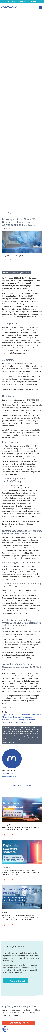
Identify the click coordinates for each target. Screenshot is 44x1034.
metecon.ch (22, 1)
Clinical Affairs (17, 255)
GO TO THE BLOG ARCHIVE (18, 1023)
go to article (11, 835)
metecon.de (11, 1)
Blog (9, 213)
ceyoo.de (33, 1)
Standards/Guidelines (12, 260)
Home (4, 213)
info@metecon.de (7, 773)
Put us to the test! (17, 981)
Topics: (6, 255)
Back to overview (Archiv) (22, 785)
